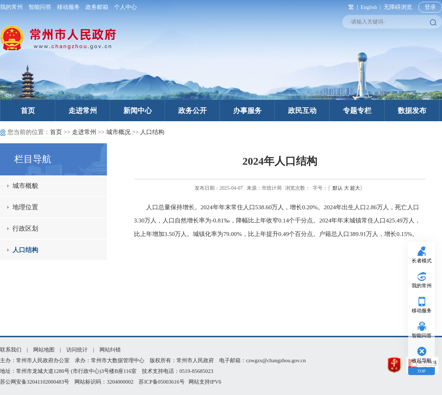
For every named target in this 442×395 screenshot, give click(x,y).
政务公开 (192, 110)
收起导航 (422, 360)
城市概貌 (25, 185)
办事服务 (247, 110)
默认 (338, 188)
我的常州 (13, 7)
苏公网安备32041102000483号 (34, 382)
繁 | (351, 7)
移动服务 (68, 7)
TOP (421, 371)
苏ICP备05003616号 (161, 382)
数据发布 (412, 110)
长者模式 (422, 260)
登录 (430, 7)
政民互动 (302, 110)
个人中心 (124, 7)
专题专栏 (357, 110)
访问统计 (77, 350)
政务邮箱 (97, 7)
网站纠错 (110, 350)
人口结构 (152, 132)
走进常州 (82, 110)
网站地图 (44, 350)
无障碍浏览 (398, 7)
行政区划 (25, 228)
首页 (28, 110)
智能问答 (40, 7)
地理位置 (25, 207)
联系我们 (10, 350)
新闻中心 (137, 110)
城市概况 (118, 132)
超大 (355, 188)
